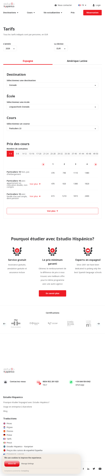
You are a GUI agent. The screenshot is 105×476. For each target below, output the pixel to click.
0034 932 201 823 (51, 381)
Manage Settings (27, 464)
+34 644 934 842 (82, 381)
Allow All (12, 464)
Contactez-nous (18, 381)
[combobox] (10, 48)
